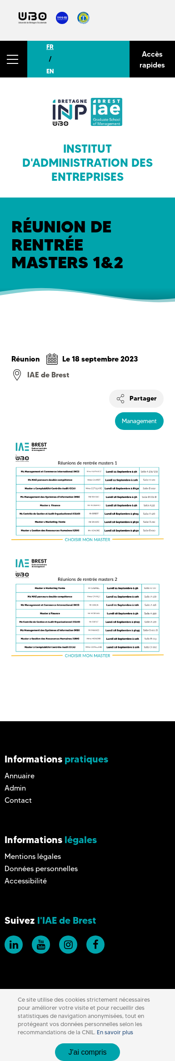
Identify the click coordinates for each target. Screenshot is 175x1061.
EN (50, 71)
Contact (18, 800)
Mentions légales (33, 856)
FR (50, 46)
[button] (13, 59)
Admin (15, 788)
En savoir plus (115, 1032)
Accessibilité (26, 881)
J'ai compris (88, 1052)
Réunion (25, 358)
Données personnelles (41, 868)
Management (139, 420)
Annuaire (20, 776)
